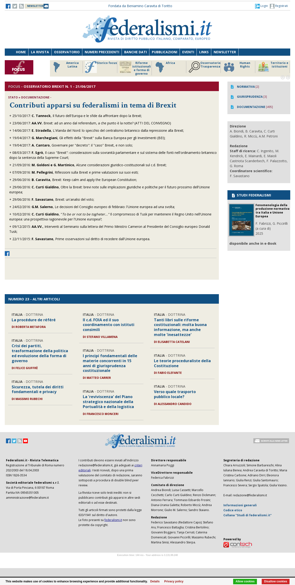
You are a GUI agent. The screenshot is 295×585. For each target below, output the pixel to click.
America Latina (64, 67)
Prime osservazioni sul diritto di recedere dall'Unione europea (102, 239)
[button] (261, 6)
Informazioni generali (240, 505)
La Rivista (40, 52)
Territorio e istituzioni (272, 67)
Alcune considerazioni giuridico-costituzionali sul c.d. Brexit (121, 165)
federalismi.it (113, 520)
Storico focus (101, 67)
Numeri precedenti (102, 52)
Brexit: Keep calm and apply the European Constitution (94, 179)
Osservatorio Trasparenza (204, 67)
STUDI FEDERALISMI (251, 195)
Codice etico (232, 510)
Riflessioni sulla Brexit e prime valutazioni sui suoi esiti (96, 172)
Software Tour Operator (147, 560)
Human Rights (236, 67)
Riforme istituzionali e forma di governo (135, 68)
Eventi (188, 52)
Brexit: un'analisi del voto (74, 199)
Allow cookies (245, 581)
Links (204, 52)
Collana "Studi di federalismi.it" (247, 515)
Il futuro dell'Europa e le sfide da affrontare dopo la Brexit (97, 115)
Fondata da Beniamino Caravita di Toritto (140, 6)
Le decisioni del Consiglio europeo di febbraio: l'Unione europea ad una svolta (114, 207)
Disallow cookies (275, 581)
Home (21, 52)
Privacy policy (173, 581)
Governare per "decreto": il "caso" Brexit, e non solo (92, 145)
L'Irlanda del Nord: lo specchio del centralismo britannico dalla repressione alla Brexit (118, 130)
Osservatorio (67, 52)
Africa (164, 67)
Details (155, 581)
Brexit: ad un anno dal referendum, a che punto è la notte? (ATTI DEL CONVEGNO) (107, 123)
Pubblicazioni (164, 52)
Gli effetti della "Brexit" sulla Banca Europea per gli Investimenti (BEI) (112, 138)
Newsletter (225, 52)
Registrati (279, 6)
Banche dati (135, 52)
